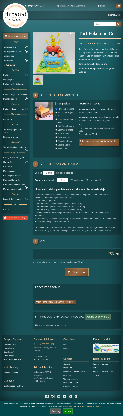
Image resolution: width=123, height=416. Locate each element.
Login (101, 6)
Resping (56, 411)
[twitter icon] (70, 396)
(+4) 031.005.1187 (44, 344)
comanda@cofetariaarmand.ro (71, 6)
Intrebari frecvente (100, 364)
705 (111, 253)
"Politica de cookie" (69, 406)
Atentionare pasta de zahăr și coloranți (54, 302)
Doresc (38, 173)
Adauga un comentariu (98, 317)
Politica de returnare (12, 359)
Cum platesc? (9, 348)
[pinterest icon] (58, 396)
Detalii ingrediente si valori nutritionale (98, 141)
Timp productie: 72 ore (109, 44)
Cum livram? (9, 352)
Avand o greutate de (45, 180)
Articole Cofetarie (11, 373)
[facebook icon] (47, 396)
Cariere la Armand (71, 386)
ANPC (95, 368)
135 (86, 180)
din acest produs (64, 173)
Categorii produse (15, 36)
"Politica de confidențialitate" (90, 406)
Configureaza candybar (13, 158)
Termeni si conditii (70, 379)
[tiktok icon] (76, 396)
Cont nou (67, 348)
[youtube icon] (64, 396)
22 (71, 180)
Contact (114, 15)
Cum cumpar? (10, 344)
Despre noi (68, 368)
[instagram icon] (52, 396)
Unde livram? (9, 356)
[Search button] (118, 24)
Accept (67, 411)
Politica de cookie (70, 383)
